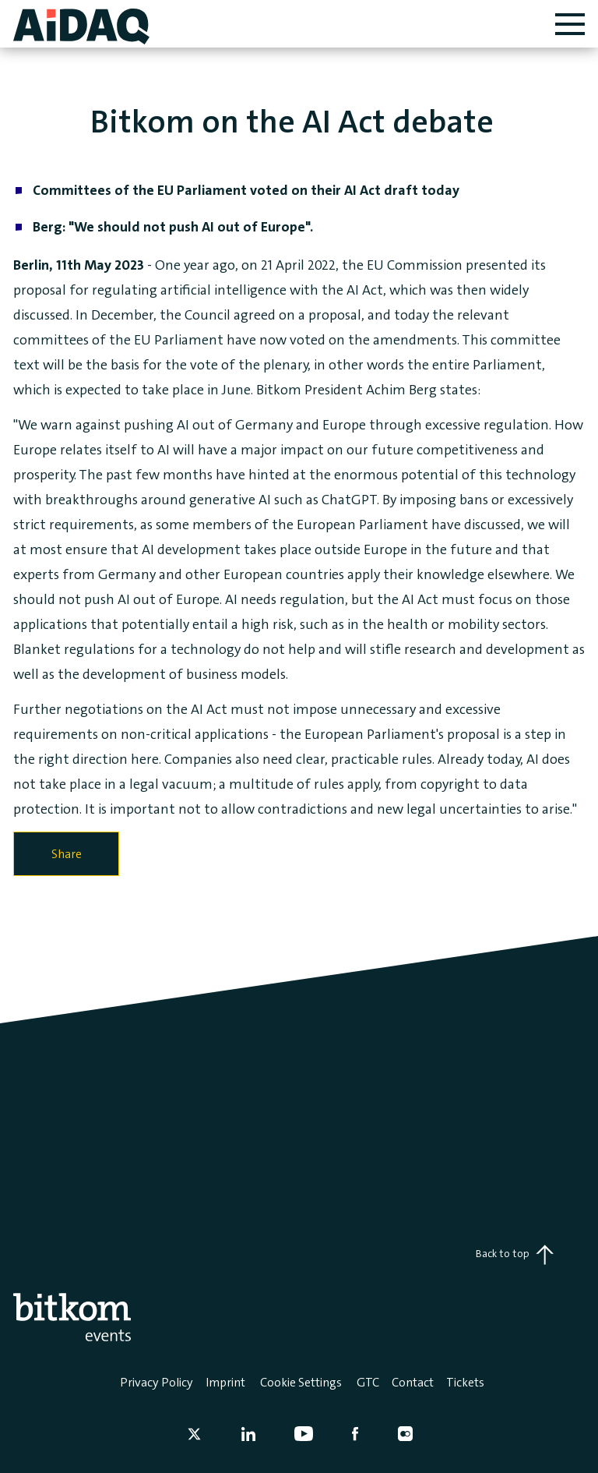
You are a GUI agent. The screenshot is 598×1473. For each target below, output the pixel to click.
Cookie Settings (301, 1382)
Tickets (465, 1382)
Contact (413, 1382)
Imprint (225, 1382)
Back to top (515, 1255)
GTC (368, 1382)
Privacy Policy (156, 1382)
